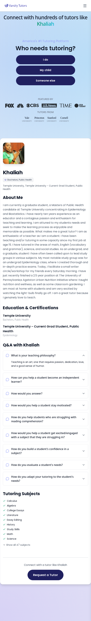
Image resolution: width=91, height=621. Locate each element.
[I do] (45, 59)
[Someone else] (45, 80)
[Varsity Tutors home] (15, 6)
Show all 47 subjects (16, 545)
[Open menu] (85, 5)
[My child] (45, 70)
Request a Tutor (45, 575)
